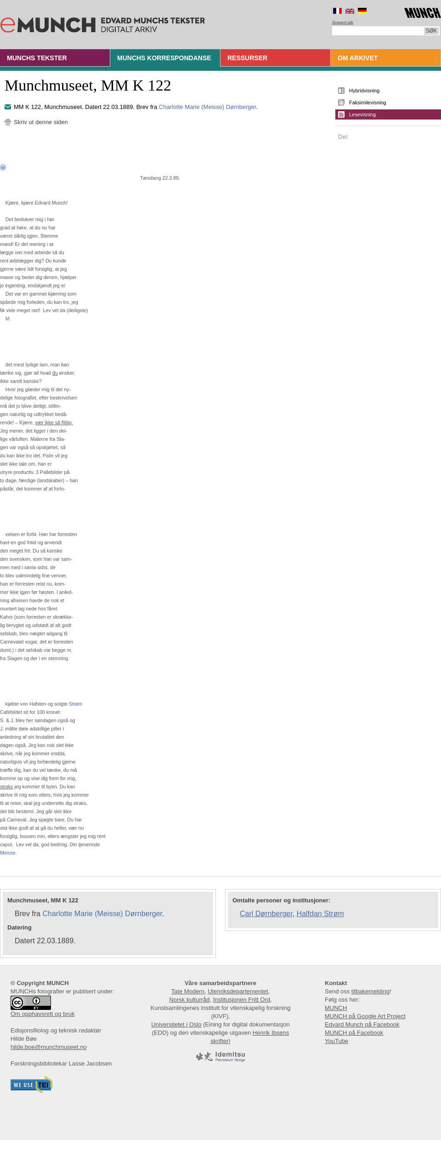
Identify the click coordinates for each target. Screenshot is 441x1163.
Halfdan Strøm (320, 914)
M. (8, 318)
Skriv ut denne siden (41, 122)
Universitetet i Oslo (176, 1024)
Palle (48, 455)
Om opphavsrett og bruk (42, 1013)
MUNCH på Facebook (354, 1032)
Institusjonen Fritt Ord (241, 999)
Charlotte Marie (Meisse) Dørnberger (207, 106)
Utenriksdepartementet (238, 991)
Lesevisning (362, 114)
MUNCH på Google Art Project (365, 1016)
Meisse (8, 852)
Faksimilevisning (367, 102)
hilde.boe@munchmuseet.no (49, 1046)
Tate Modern (187, 991)
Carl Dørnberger (266, 914)
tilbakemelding (370, 991)
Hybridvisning (364, 90)
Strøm (75, 704)
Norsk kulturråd (189, 999)
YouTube (336, 1041)
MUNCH (336, 1007)
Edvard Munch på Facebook (362, 1024)
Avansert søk (343, 22)
